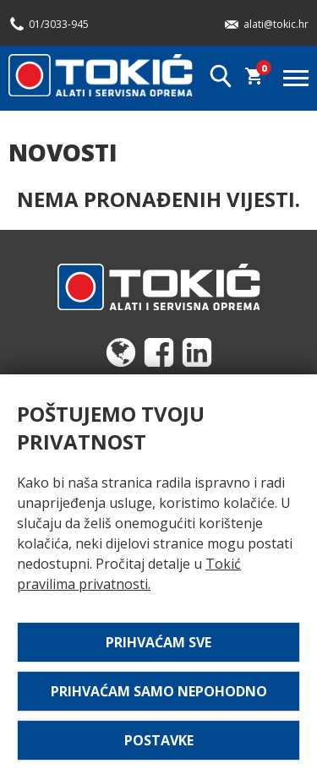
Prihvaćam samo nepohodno (159, 691)
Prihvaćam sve (158, 642)
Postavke (159, 740)
